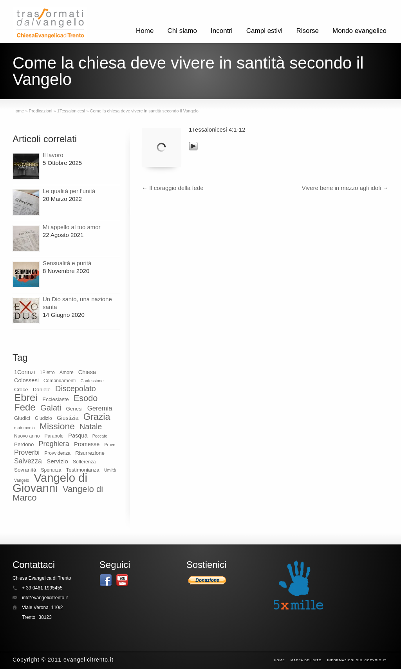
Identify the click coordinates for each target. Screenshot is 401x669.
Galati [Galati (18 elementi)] (50, 407)
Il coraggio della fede (173, 187)
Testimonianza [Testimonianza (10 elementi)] (82, 470)
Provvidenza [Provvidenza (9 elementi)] (57, 453)
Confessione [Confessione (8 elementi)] (91, 380)
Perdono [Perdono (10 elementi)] (24, 444)
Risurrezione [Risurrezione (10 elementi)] (90, 453)
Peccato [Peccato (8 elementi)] (100, 436)
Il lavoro (53, 155)
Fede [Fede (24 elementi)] (25, 407)
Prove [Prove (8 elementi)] (110, 444)
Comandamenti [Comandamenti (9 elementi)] (59, 380)
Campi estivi (264, 30)
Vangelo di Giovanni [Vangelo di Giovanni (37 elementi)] (50, 482)
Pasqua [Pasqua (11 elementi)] (77, 435)
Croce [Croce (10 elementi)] (21, 389)
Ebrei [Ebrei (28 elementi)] (26, 397)
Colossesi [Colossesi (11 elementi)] (26, 380)
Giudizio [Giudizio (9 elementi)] (43, 418)
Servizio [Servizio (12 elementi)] (57, 461)
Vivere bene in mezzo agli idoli (345, 187)
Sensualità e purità (67, 263)
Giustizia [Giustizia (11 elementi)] (68, 418)
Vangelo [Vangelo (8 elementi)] (21, 480)
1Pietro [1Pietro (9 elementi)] (47, 372)
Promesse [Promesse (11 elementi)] (86, 444)
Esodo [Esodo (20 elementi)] (86, 398)
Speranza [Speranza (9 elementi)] (51, 470)
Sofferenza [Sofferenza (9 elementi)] (84, 462)
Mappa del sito (306, 660)
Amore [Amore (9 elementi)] (67, 372)
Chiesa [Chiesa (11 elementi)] (87, 372)
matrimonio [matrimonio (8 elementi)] (24, 427)
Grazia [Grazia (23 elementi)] (96, 417)
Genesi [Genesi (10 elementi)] (74, 409)
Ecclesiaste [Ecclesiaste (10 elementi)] (55, 399)
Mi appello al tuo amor (72, 227)
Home (145, 30)
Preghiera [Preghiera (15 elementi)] (54, 444)
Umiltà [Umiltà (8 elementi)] (110, 470)
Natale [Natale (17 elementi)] (90, 426)
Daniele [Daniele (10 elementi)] (42, 389)
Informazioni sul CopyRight (357, 660)
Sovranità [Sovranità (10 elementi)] (25, 470)
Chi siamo (182, 30)
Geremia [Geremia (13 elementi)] (99, 408)
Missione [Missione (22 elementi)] (57, 426)
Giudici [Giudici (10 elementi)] (22, 418)
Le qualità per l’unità (69, 191)
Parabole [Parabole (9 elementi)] (54, 436)
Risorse (307, 30)
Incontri (222, 30)
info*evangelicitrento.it (45, 597)
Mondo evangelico (359, 30)
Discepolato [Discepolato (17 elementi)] (75, 388)
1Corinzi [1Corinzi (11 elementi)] (24, 372)
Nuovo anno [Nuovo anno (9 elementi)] (27, 436)
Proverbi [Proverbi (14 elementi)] (27, 452)
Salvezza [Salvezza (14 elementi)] (28, 461)
